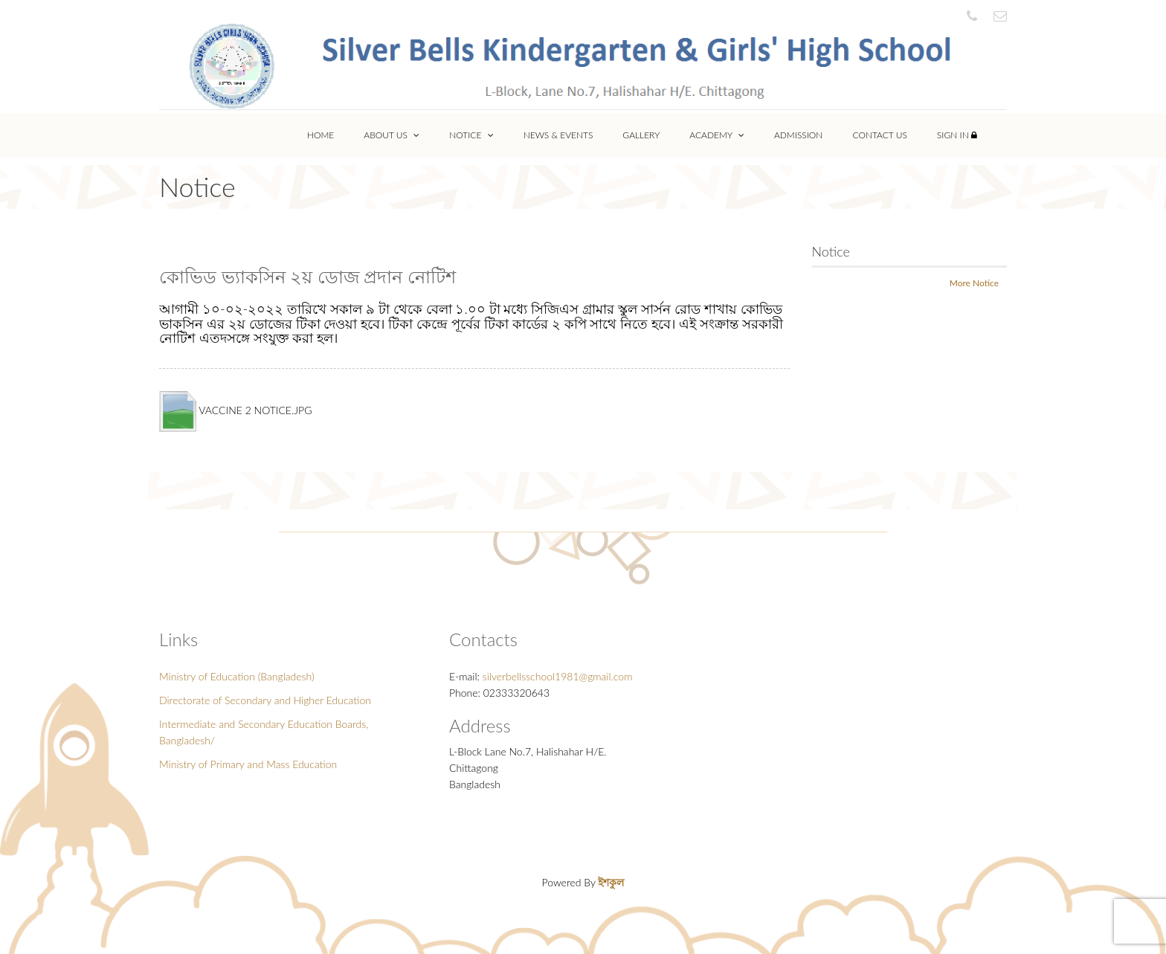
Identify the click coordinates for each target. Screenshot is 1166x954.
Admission (798, 135)
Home (320, 135)
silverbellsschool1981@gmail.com (558, 676)
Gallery (641, 135)
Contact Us (879, 135)
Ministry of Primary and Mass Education (248, 764)
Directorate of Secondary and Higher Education (265, 700)
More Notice (974, 283)
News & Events (558, 135)
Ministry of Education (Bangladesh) (237, 676)
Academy (716, 135)
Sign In (957, 135)
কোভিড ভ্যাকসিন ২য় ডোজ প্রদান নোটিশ (307, 276)
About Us (391, 135)
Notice (471, 135)
